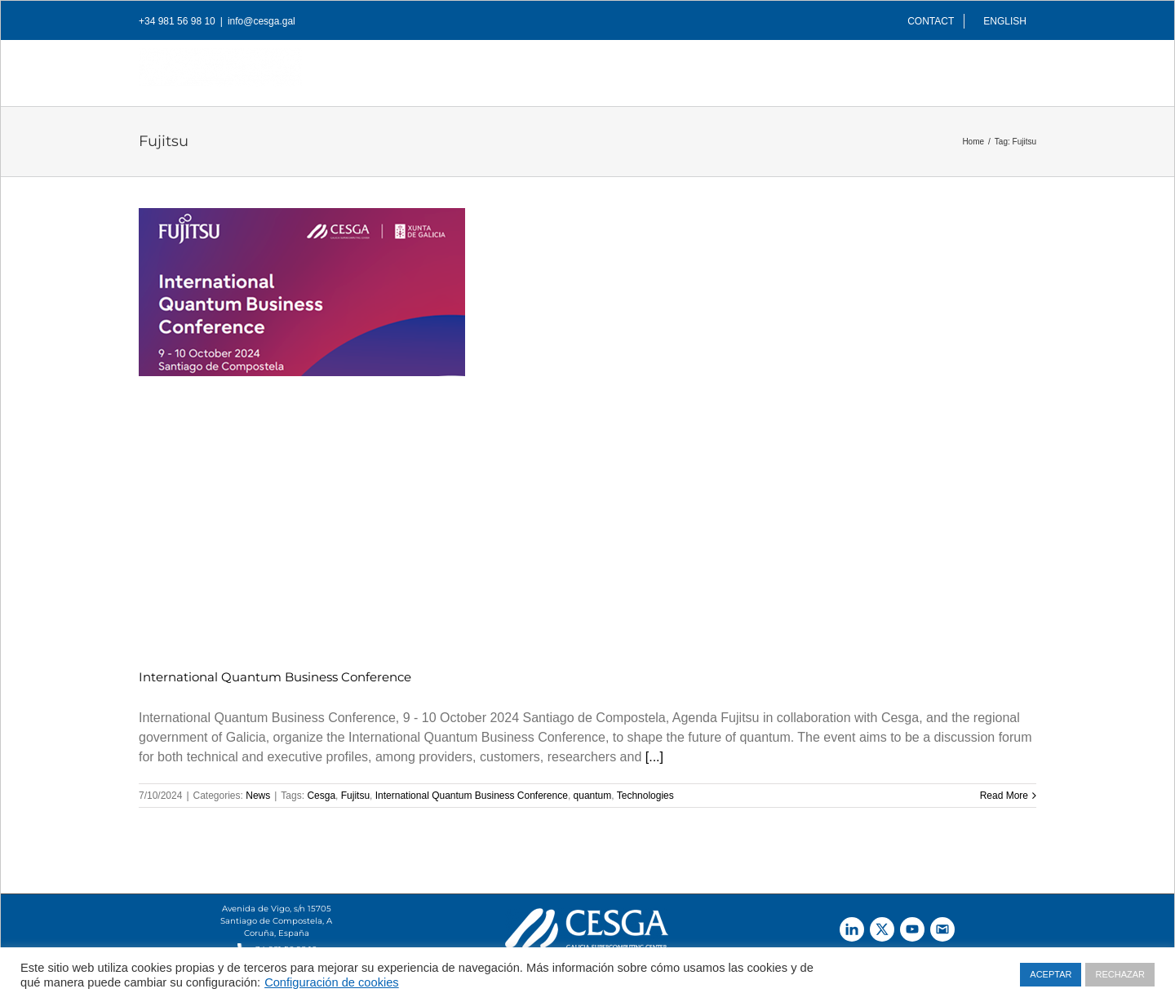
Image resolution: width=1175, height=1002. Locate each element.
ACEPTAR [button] (1050, 974)
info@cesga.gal (261, 21)
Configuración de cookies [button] (331, 982)
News (258, 795)
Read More (1004, 795)
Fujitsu (355, 795)
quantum (593, 795)
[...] (654, 757)
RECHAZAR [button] (1120, 974)
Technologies (645, 795)
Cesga (321, 795)
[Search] (1010, 68)
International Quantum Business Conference (275, 677)
